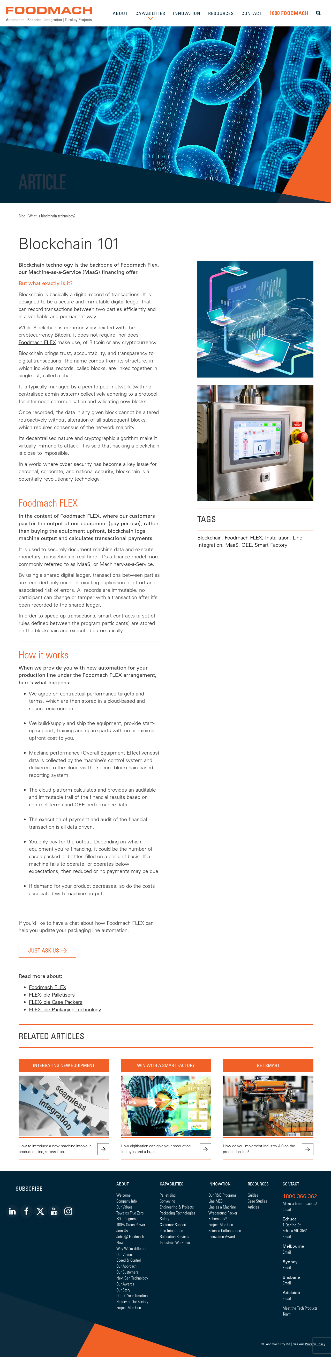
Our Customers (127, 1271)
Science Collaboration (224, 1230)
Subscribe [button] (29, 1188)
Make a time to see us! (300, 1203)
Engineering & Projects (177, 1206)
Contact (291, 1184)
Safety (164, 1218)
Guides (253, 1194)
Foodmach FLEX (37, 342)
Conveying (167, 1200)
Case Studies (257, 1200)
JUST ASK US (43, 950)
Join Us (122, 1230)
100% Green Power (130, 1224)
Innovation (219, 1184)
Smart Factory (271, 545)
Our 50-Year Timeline (132, 1295)
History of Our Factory (132, 1301)
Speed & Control (128, 1259)
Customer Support (173, 1224)
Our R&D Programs (222, 1194)
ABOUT (120, 13)
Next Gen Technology (132, 1277)
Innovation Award (221, 1236)
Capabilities (171, 1184)
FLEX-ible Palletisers (52, 994)
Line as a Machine (222, 1206)
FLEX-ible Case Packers (55, 1002)
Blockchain (209, 537)
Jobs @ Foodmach (130, 1236)
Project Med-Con (128, 1307)
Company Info (126, 1200)
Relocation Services (174, 1236)
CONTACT (252, 13)
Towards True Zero (130, 1212)
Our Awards (125, 1283)
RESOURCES (221, 13)
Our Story (123, 1289)
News (120, 1242)
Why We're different (131, 1248)
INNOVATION (186, 13)
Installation (277, 537)
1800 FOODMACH (288, 13)
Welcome (123, 1194)
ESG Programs (126, 1218)
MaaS (231, 545)
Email (287, 1209)
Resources (258, 1184)
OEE (247, 545)
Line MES (215, 1200)
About (122, 1184)
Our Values (124, 1206)
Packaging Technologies (177, 1212)
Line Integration (171, 1230)
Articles (253, 1206)
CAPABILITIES (150, 13)
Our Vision (124, 1254)
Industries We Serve (175, 1242)
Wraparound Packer (222, 1212)
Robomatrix (216, 1218)
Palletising (168, 1194)
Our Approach (126, 1265)
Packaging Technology (75, 1009)
